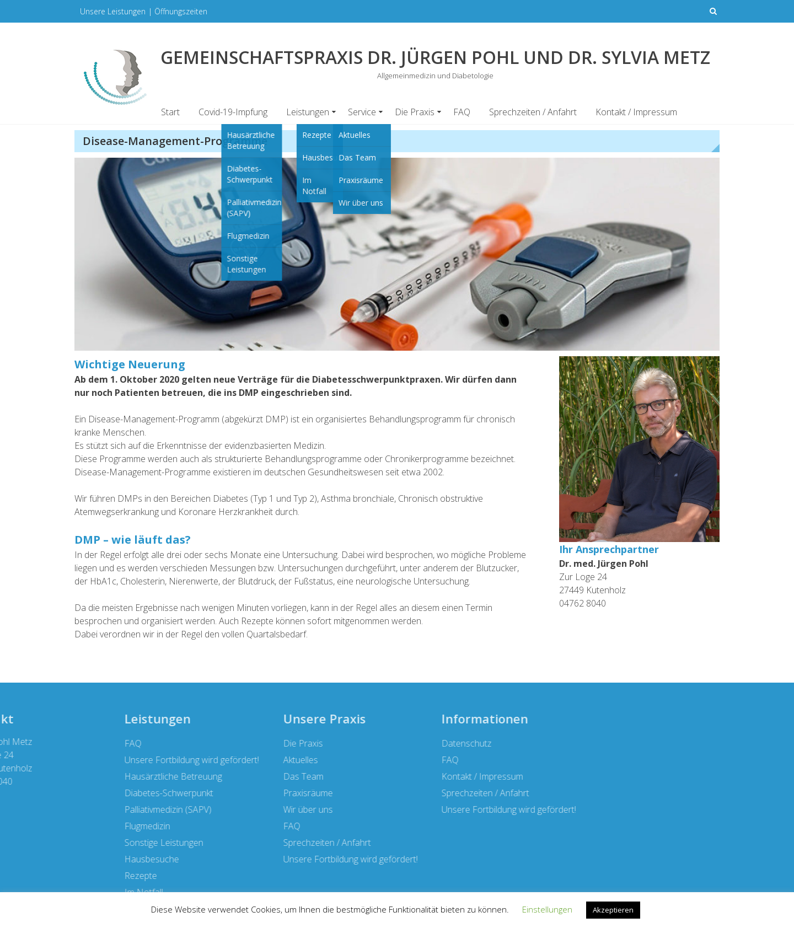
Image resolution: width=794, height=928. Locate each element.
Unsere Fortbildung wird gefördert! (193, 859)
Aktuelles (143, 760)
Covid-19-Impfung (232, 112)
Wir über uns (151, 809)
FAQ (461, 112)
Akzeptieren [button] (613, 910)
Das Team (146, 776)
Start (170, 112)
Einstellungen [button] (547, 909)
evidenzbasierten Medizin (274, 445)
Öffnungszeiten (180, 11)
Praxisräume (151, 793)
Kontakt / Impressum (636, 112)
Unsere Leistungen (113, 11)
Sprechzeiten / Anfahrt (533, 112)
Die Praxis (414, 112)
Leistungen (307, 112)
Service (362, 112)
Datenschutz (310, 743)
